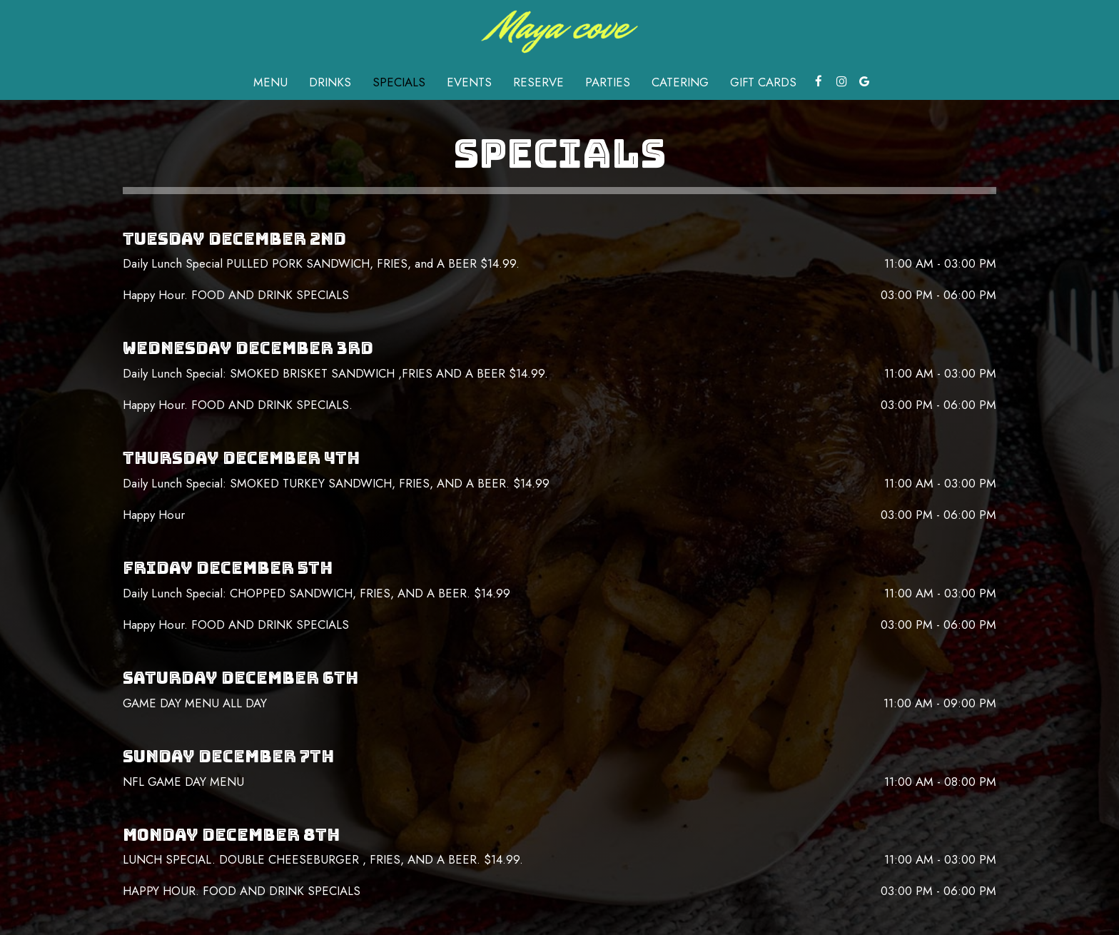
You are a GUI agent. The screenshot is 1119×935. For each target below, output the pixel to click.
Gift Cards (763, 82)
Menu (270, 82)
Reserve (538, 82)
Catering (680, 82)
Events (469, 82)
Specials (399, 82)
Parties (607, 82)
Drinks (330, 82)
